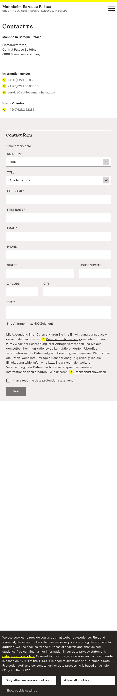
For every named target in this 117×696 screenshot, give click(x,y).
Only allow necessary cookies (27, 680)
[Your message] (58, 313)
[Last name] (58, 199)
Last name (15, 191)
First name (16, 209)
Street (12, 265)
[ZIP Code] (22, 291)
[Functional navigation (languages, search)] (111, 8)
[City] (77, 291)
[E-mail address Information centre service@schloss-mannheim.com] (58, 92)
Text (11, 302)
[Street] (40, 273)
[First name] (58, 217)
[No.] (95, 273)
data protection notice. (18, 656)
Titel (10, 172)
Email (12, 228)
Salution (15, 154)
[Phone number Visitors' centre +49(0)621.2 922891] (58, 109)
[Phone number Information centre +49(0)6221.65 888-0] (58, 80)
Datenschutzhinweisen (62, 339)
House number (90, 265)
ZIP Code (13, 283)
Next (15, 391)
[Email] (58, 236)
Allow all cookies (76, 680)
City (46, 283)
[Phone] (58, 254)
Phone (12, 246)
